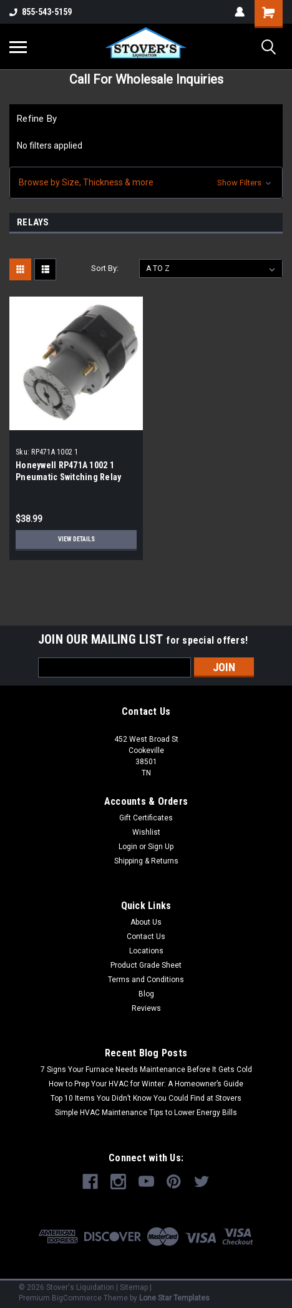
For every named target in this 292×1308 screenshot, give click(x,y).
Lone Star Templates (174, 1298)
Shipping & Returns (146, 861)
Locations (146, 951)
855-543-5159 (40, 12)
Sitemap (134, 1287)
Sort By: (105, 268)
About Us (146, 922)
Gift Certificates (146, 818)
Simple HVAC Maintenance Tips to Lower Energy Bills (146, 1112)
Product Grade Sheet (146, 965)
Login (128, 846)
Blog (146, 994)
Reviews (146, 1008)
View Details (76, 539)
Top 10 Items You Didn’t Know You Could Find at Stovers (146, 1098)
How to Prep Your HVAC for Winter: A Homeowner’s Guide (146, 1083)
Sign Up (160, 846)
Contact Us (146, 936)
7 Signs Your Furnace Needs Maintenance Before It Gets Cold (146, 1069)
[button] (146, 183)
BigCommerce (77, 1298)
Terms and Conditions (146, 979)
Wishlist (146, 832)
